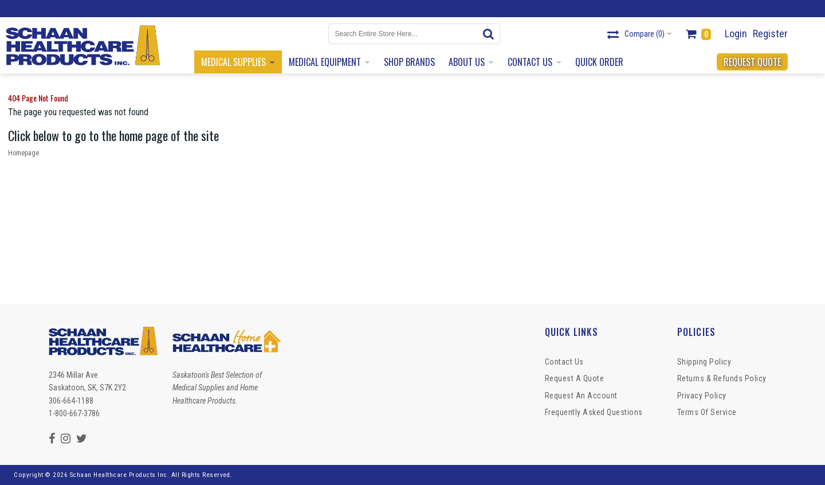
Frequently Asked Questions (594, 412)
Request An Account (581, 395)
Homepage (23, 153)
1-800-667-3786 (74, 413)
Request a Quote (574, 378)
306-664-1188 (71, 400)
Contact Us (564, 361)
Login (736, 34)
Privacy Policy (701, 395)
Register (770, 34)
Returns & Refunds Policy (722, 378)
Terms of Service (707, 412)
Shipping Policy (704, 361)
